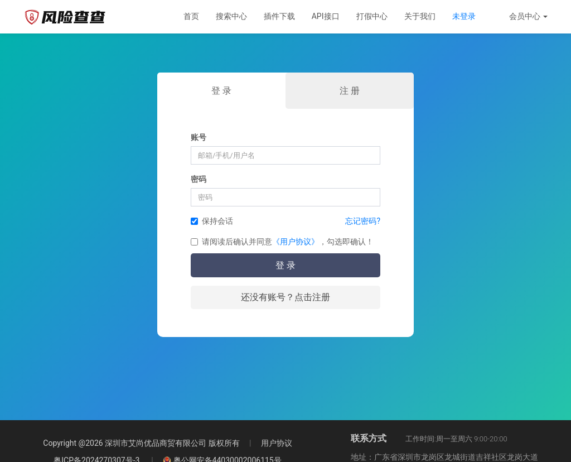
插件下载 (279, 16)
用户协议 (266, 443)
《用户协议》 (295, 241)
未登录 (464, 16)
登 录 (221, 90)
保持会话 (212, 220)
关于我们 (419, 16)
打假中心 (372, 16)
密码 (198, 179)
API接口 (326, 16)
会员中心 (528, 16)
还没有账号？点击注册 (285, 297)
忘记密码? (362, 220)
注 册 (350, 90)
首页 (191, 16)
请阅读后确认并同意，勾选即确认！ (282, 241)
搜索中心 (231, 16)
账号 (198, 137)
